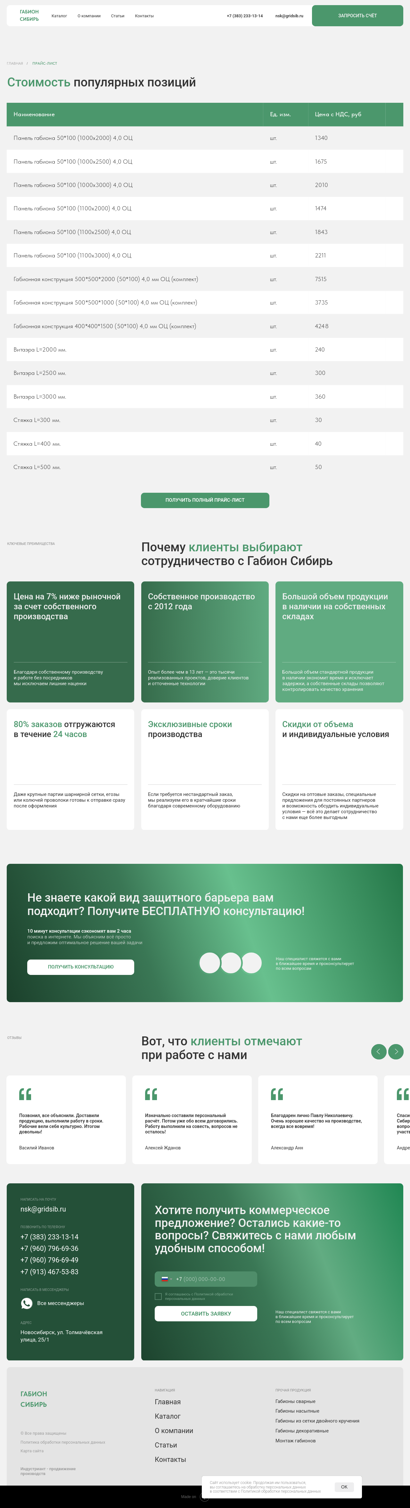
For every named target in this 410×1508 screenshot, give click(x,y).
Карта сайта (32, 1450)
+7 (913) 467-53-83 (49, 1272)
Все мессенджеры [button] (60, 1303)
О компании (89, 15)
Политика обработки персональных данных (62, 1442)
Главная (15, 63)
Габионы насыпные (297, 1411)
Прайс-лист (44, 63)
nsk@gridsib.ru (289, 15)
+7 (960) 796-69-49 (49, 1260)
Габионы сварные (295, 1401)
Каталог (59, 15)
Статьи (118, 15)
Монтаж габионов (295, 1441)
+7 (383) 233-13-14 (245, 15)
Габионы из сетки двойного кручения (317, 1421)
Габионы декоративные (302, 1431)
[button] (205, 500)
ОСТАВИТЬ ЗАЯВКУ (206, 1313)
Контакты (144, 15)
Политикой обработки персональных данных (199, 1296)
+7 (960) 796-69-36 (49, 1249)
